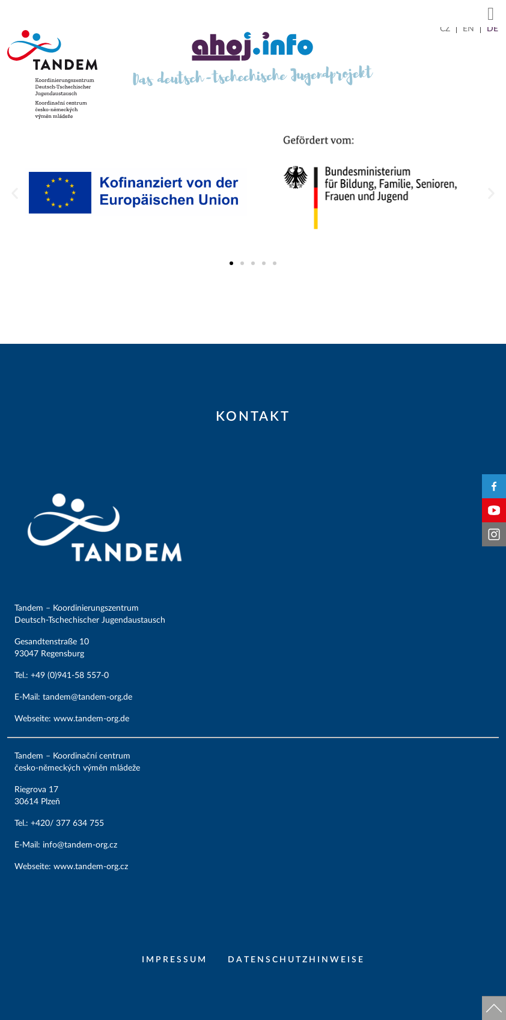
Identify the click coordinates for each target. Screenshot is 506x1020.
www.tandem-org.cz (90, 867)
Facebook (494, 486)
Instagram (494, 534)
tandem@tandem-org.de (89, 697)
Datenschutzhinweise (296, 960)
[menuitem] (445, 29)
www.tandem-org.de (91, 719)
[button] (491, 13)
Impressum (174, 960)
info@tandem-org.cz (81, 845)
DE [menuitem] (492, 29)
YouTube (494, 510)
